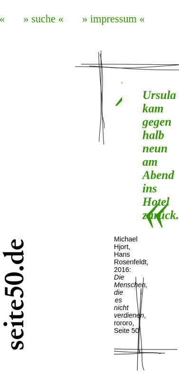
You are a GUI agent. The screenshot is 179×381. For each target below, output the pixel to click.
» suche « (43, 19)
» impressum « (113, 19)
